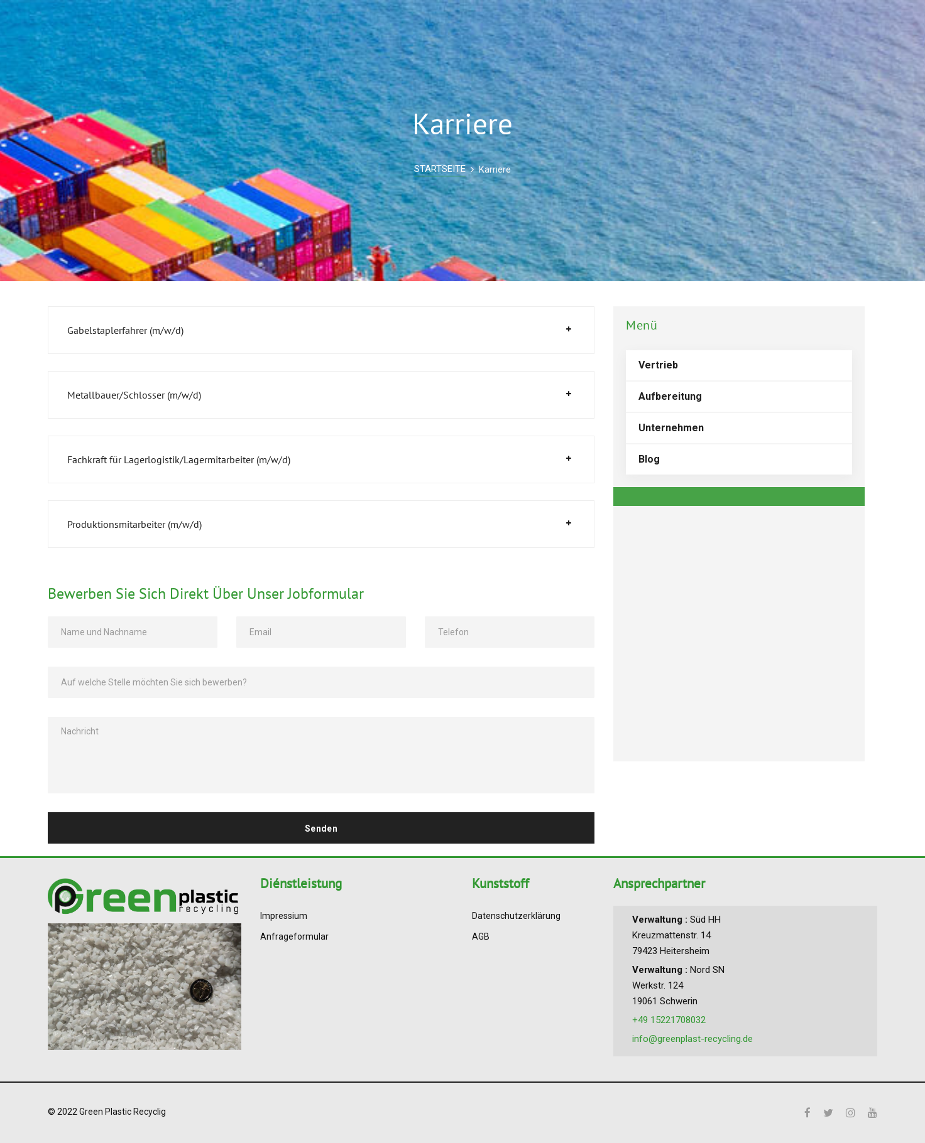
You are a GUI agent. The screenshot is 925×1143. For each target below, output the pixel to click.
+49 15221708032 (669, 1020)
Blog (649, 459)
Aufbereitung (670, 396)
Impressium (283, 916)
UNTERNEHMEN (536, 28)
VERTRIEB (467, 28)
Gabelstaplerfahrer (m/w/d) (125, 330)
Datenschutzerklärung (516, 916)
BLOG (597, 28)
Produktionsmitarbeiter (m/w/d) (134, 524)
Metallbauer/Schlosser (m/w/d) (134, 395)
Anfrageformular (294, 936)
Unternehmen (671, 428)
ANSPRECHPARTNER (724, 28)
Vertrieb (658, 365)
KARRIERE (643, 28)
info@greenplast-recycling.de (692, 1038)
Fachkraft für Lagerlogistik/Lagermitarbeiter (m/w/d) (178, 459)
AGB (481, 936)
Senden (321, 829)
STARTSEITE (440, 168)
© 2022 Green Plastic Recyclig (107, 1112)
